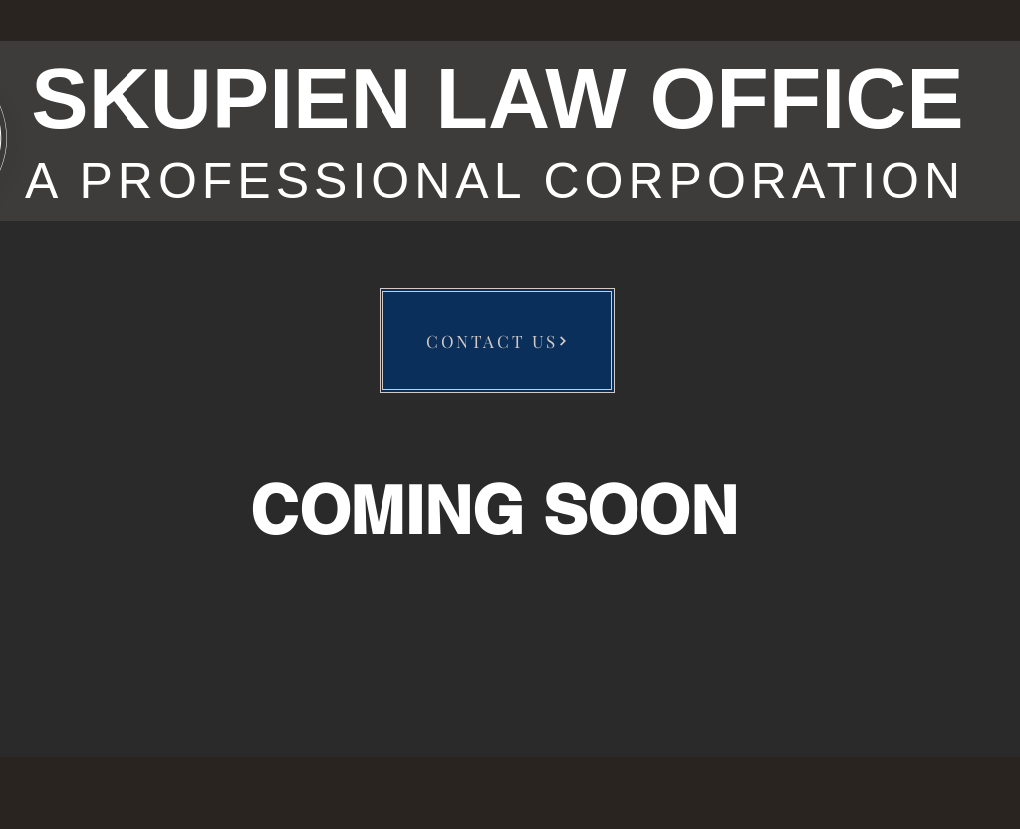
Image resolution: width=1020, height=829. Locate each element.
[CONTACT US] (497, 340)
